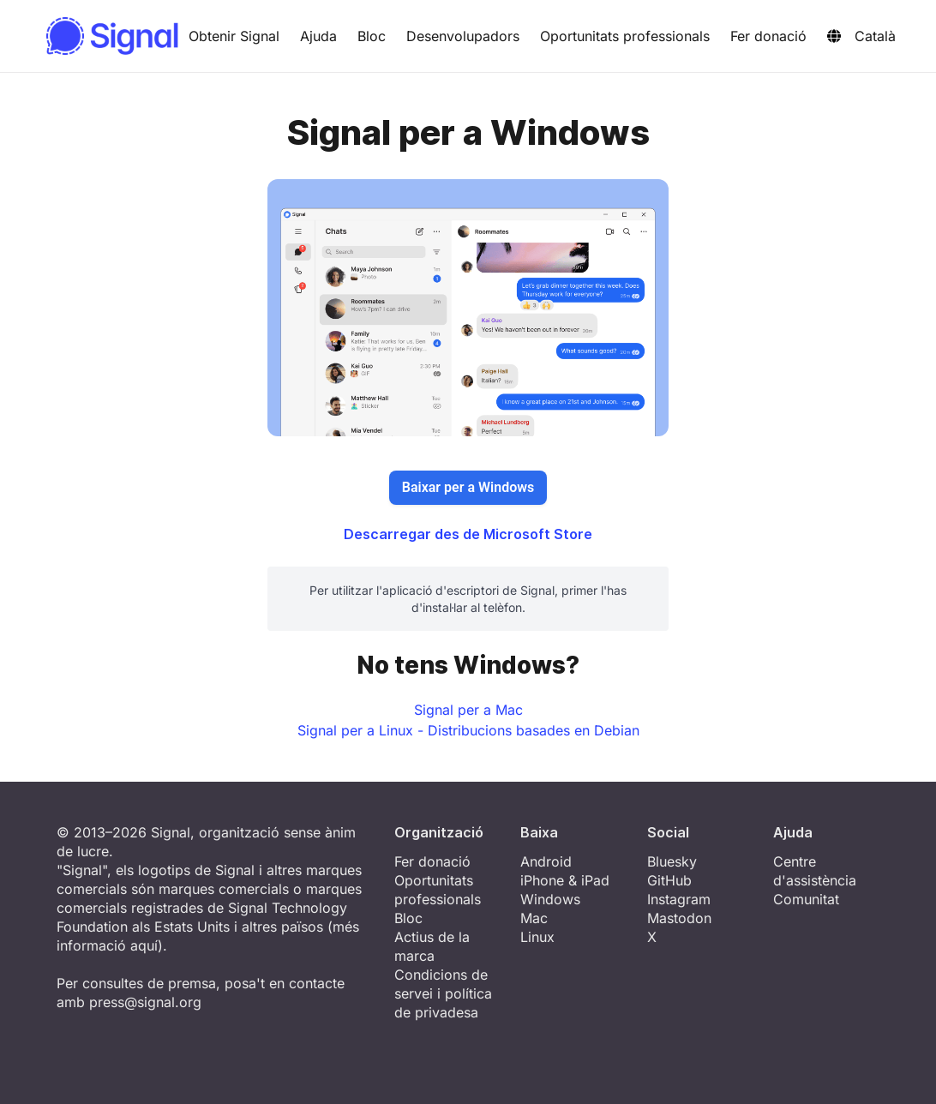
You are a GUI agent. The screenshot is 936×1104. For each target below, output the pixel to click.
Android (546, 861)
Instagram (679, 899)
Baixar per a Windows (468, 487)
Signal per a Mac (468, 709)
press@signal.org (145, 1002)
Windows (550, 899)
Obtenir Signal (234, 36)
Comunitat (806, 899)
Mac (534, 918)
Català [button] (861, 36)
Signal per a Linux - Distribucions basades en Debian (468, 730)
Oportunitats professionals (625, 36)
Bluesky (672, 861)
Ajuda (318, 36)
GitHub (669, 880)
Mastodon (679, 918)
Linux (537, 936)
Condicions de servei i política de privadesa (443, 993)
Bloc (371, 36)
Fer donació (768, 36)
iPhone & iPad (564, 880)
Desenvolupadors (462, 36)
